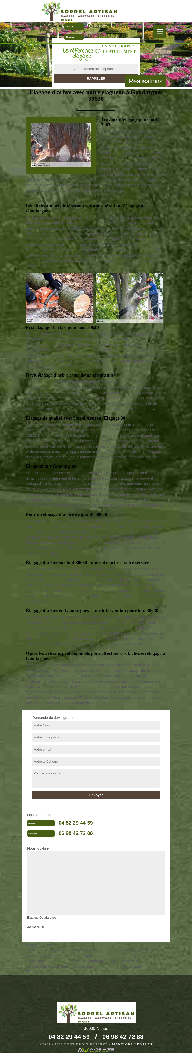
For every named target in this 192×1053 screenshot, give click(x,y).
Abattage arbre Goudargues (86, 953)
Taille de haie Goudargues (47, 966)
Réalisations (145, 81)
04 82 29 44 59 (108, 26)
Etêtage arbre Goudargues (47, 972)
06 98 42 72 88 (108, 36)
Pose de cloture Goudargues (134, 963)
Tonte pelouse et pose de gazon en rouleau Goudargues (46, 955)
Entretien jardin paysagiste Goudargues (95, 963)
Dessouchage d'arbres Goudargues (140, 953)
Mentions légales (132, 1044)
